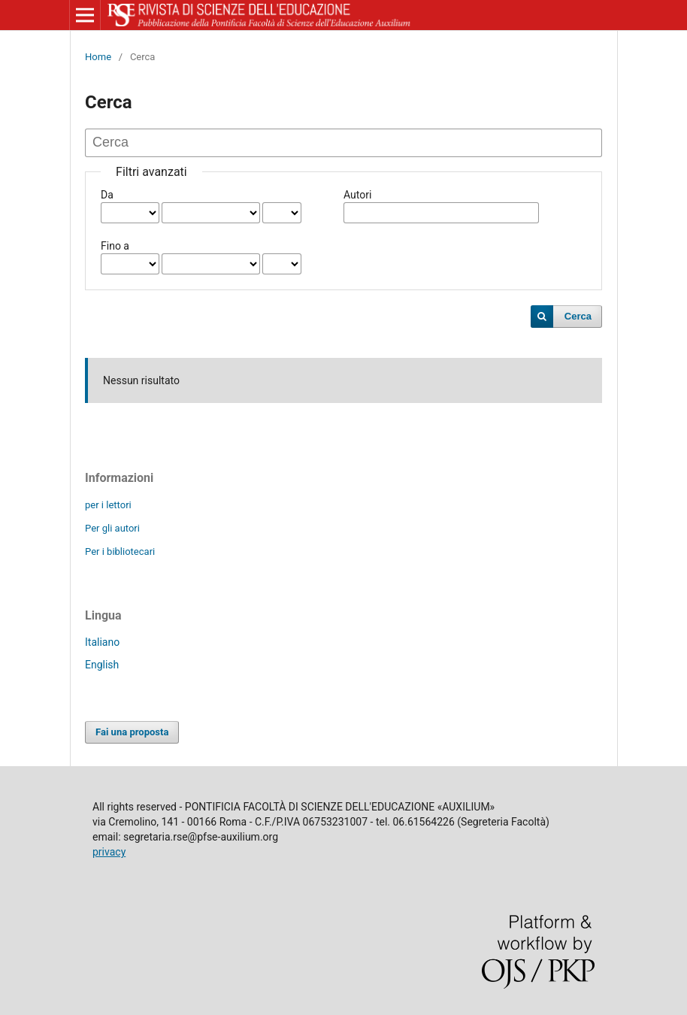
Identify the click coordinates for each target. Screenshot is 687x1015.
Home (98, 56)
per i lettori (108, 505)
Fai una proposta (131, 732)
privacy (109, 852)
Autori (357, 195)
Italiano (102, 642)
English (102, 665)
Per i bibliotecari (120, 551)
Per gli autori (112, 528)
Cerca (578, 316)
